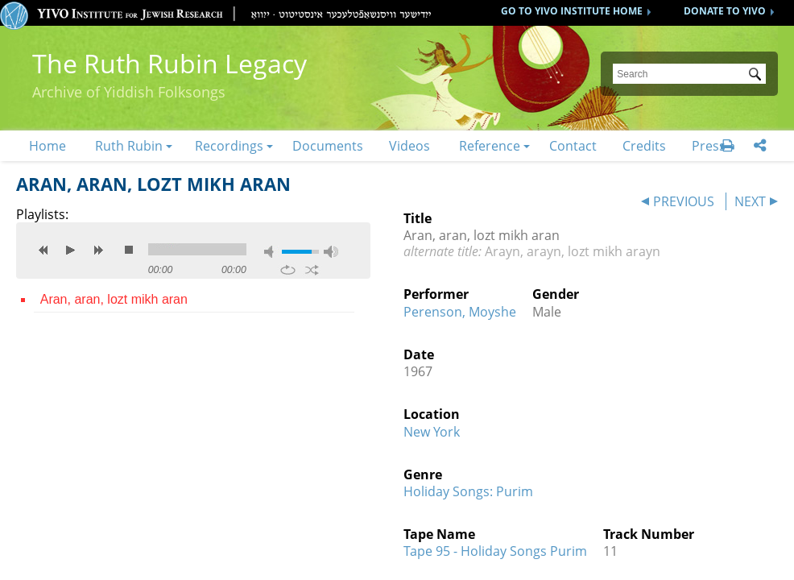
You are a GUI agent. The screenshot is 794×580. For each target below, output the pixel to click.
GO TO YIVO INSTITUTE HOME (572, 11)
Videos (409, 146)
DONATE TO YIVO (725, 11)
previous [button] (43, 249)
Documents (327, 146)
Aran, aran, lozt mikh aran (114, 299)
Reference (489, 146)
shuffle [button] (312, 270)
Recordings (229, 146)
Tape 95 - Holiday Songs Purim (495, 551)
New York (431, 432)
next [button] (98, 249)
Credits (644, 146)
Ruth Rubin (129, 146)
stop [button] (129, 249)
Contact (573, 146)
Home (47, 146)
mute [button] (271, 252)
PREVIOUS (683, 201)
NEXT (750, 201)
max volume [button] (331, 252)
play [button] (71, 250)
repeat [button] (288, 270)
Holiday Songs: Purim (468, 491)
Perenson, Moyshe (459, 312)
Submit (758, 76)
